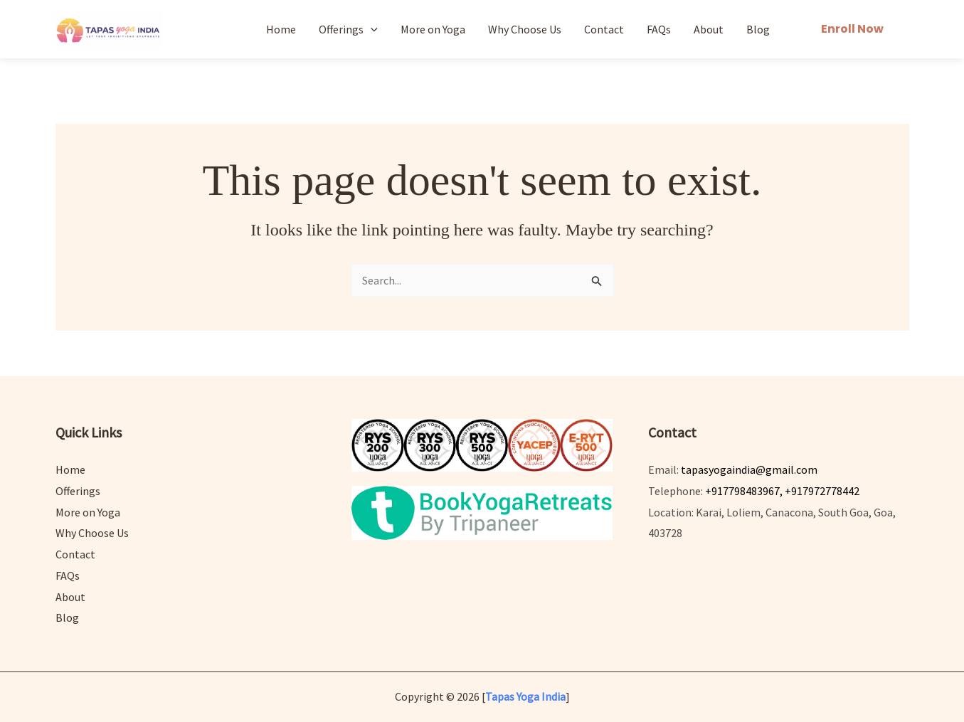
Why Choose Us (524, 29)
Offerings (348, 29)
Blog (758, 29)
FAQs (659, 29)
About (709, 29)
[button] (852, 29)
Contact (604, 29)
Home (281, 29)
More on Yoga (433, 29)
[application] (371, 29)
